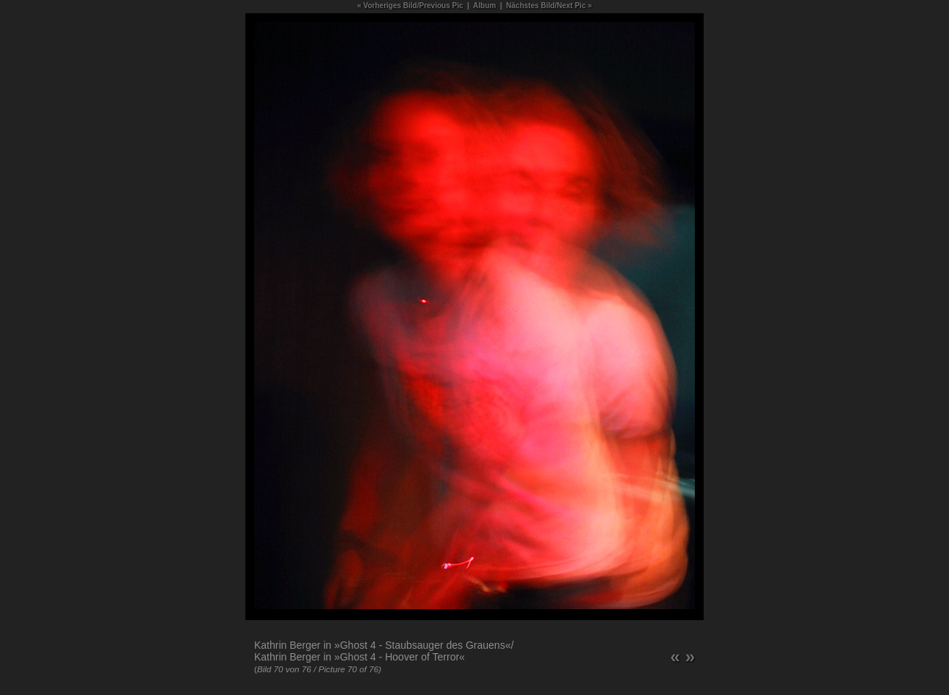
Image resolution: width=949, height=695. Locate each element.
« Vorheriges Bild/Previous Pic (410, 5)
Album (484, 5)
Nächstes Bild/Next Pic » (549, 5)
